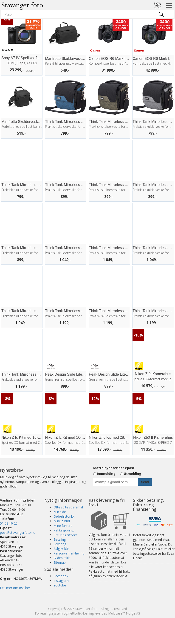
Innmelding (106, 473)
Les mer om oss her (15, 588)
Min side (60, 512)
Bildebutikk (62, 558)
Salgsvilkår (61, 548)
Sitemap (60, 562)
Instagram (61, 580)
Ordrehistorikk (64, 516)
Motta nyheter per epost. (114, 468)
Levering (60, 544)
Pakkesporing (63, 530)
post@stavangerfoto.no (17, 532)
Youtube (60, 585)
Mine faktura (63, 525)
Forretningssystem (49, 613)
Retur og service (66, 535)
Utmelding (132, 473)
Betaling (60, 539)
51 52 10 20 (8, 523)
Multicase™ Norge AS (124, 613)
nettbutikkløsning (81, 613)
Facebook (61, 576)
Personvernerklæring (69, 553)
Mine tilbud (62, 521)
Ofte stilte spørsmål (68, 507)
